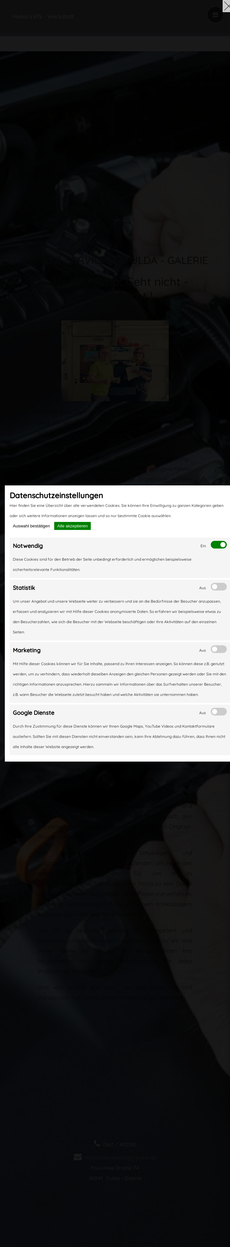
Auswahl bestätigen (31, 526)
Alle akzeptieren (72, 526)
